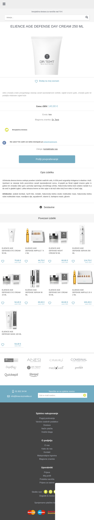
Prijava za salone (47, 483)
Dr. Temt (55, 120)
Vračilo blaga (47, 432)
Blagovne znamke (47, 459)
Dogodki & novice (47, 496)
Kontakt (47, 452)
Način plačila (47, 429)
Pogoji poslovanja (47, 418)
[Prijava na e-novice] (84, 395)
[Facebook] (45, 492)
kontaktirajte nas (50, 149)
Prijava (47, 472)
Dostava (47, 425)
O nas (47, 445)
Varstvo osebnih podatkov (47, 422)
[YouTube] (54, 492)
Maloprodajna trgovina (47, 456)
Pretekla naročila (47, 479)
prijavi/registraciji (50, 142)
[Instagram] (49, 492)
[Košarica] (91, 4)
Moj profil (47, 476)
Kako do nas (47, 449)
